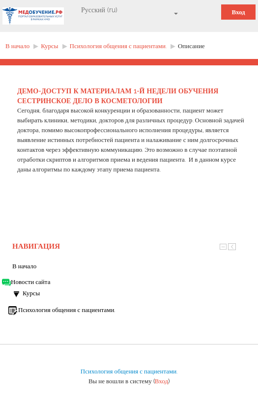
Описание (191, 46)
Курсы (31, 293)
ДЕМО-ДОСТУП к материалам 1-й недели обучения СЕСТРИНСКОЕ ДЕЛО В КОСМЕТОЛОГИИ (117, 96)
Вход (238, 12)
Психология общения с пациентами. (129, 371)
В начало (24, 266)
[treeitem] (129, 266)
